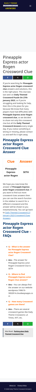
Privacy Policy (22, 385)
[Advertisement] (18, 33)
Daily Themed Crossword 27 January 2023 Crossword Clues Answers (16, 215)
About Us (12, 385)
